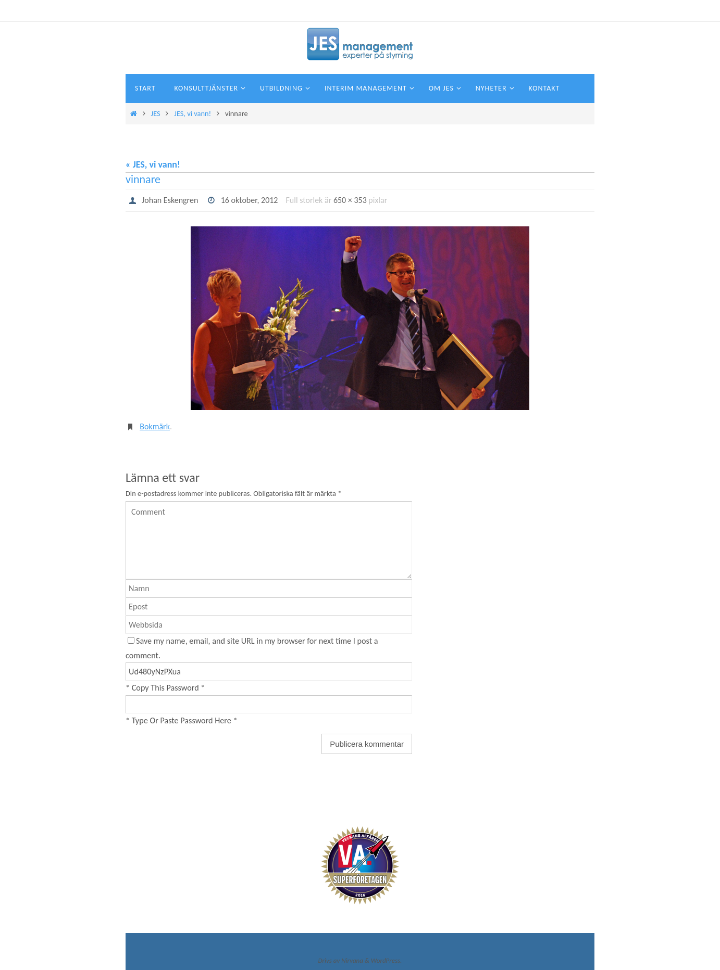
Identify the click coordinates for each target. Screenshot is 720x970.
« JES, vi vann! (153, 164)
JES (155, 113)
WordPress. (386, 960)
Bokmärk (155, 426)
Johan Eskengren (170, 200)
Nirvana (352, 960)
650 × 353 (350, 200)
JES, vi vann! (192, 113)
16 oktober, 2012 (249, 200)
